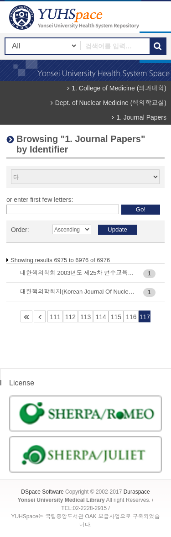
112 (70, 317)
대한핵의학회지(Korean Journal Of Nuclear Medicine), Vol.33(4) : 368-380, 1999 (77, 291)
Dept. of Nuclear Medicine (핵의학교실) (110, 102)
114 (100, 317)
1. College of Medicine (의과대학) (119, 88)
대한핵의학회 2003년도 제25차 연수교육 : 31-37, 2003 (77, 272)
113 (85, 317)
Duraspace (137, 492)
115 (116, 317)
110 (40, 316)
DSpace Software (42, 492)
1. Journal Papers (141, 117)
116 (131, 317)
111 (55, 317)
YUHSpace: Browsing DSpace (75, 17)
